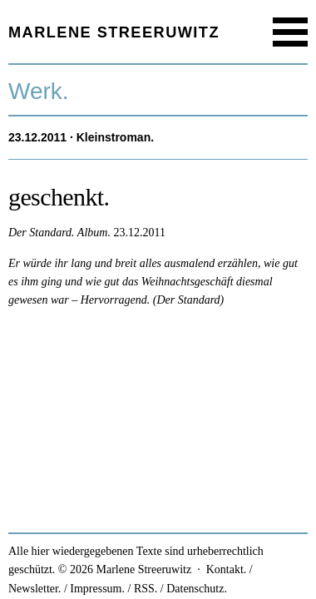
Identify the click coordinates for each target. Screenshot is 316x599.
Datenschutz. (196, 588)
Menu (290, 32)
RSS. (145, 588)
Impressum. (97, 588)
